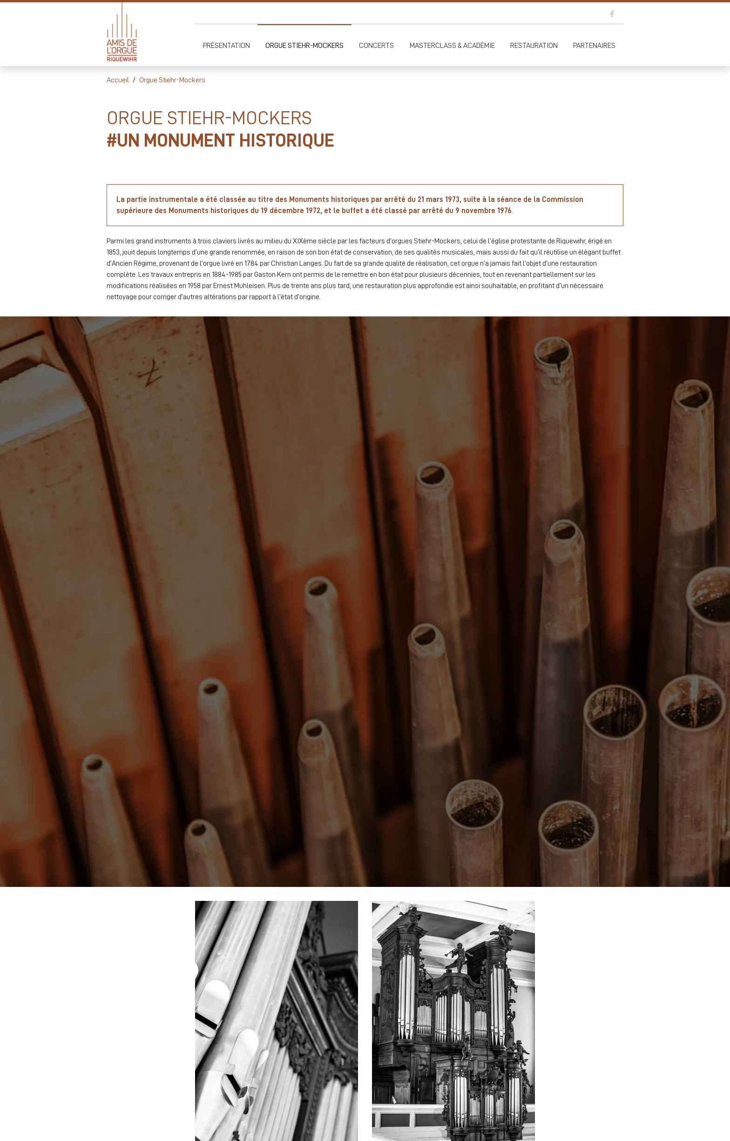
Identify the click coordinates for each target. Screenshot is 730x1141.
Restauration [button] (534, 45)
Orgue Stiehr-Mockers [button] (304, 45)
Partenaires (594, 45)
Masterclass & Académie (452, 45)
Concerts (376, 45)
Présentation (226, 45)
